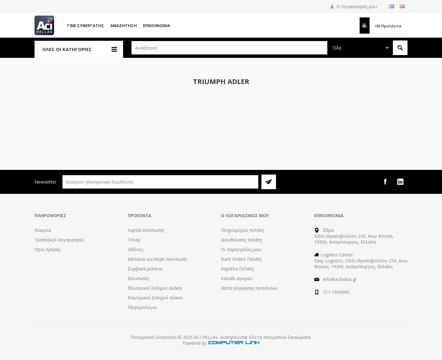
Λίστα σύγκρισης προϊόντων (249, 288)
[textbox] (229, 47)
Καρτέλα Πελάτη (237, 269)
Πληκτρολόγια (142, 307)
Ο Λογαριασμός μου (357, 6)
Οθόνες (135, 249)
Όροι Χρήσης (48, 249)
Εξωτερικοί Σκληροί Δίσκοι (155, 288)
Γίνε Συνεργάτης (85, 25)
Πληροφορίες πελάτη (242, 230)
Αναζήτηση (123, 25)
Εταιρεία (43, 230)
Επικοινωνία (156, 25)
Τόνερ (134, 240)
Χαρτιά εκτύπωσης (146, 230)
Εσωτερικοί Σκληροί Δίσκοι (155, 298)
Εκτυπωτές (138, 278)
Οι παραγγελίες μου (241, 249)
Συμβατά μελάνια (145, 269)
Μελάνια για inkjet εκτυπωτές (157, 259)
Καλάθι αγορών (237, 278)
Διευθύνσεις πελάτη (241, 240)
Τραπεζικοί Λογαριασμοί (59, 240)
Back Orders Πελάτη (241, 259)
